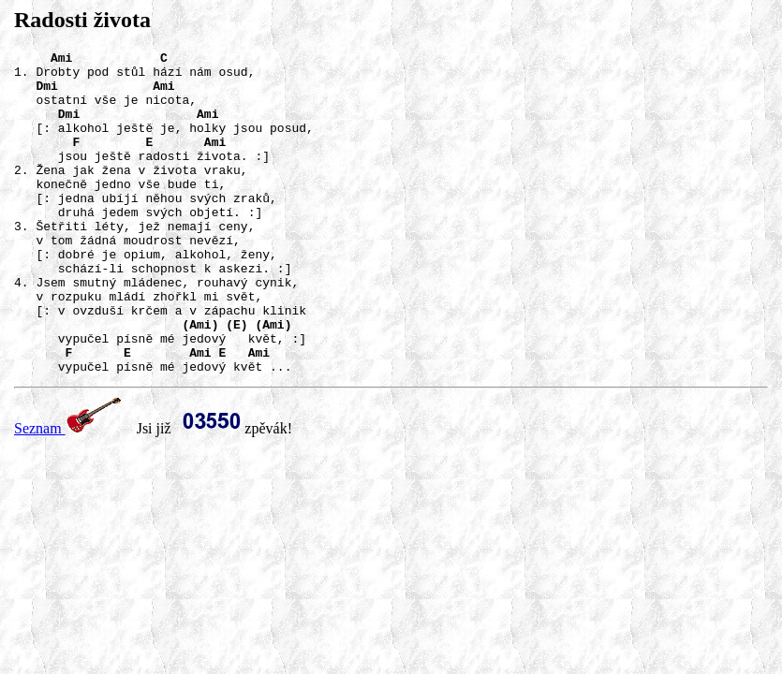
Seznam (68, 493)
